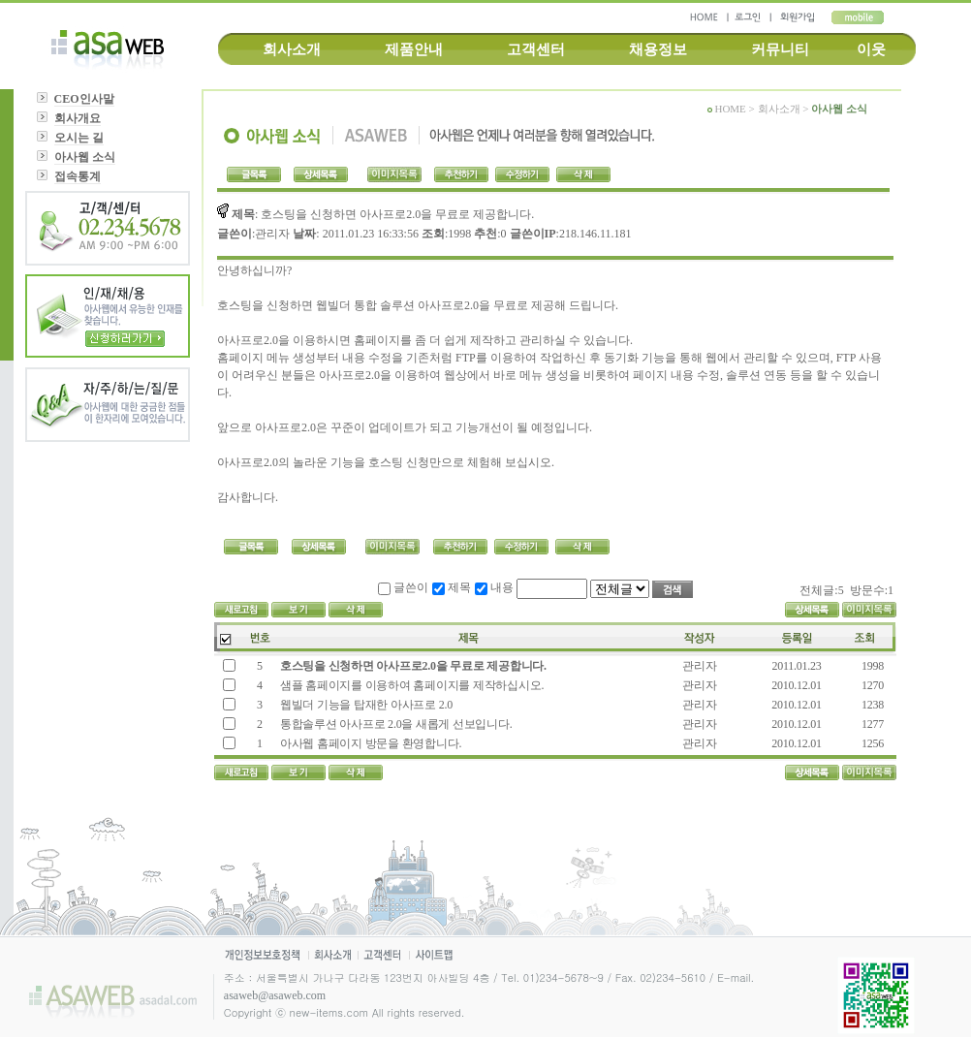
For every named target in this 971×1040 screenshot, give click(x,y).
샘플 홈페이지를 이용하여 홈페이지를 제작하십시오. (410, 685)
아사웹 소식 (84, 157)
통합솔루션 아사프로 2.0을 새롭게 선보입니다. (395, 724)
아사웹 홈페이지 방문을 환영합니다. (370, 743)
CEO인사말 (84, 99)
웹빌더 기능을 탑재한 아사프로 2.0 (365, 704)
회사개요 (77, 118)
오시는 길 (79, 137)
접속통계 (77, 176)
